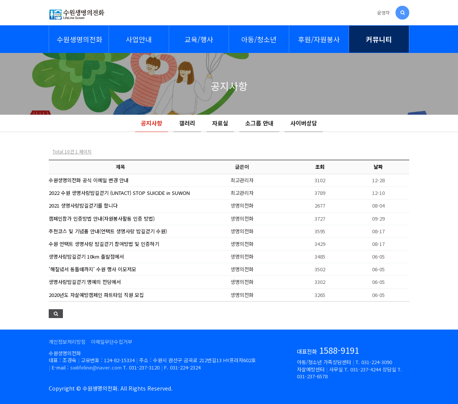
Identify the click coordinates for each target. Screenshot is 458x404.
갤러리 (187, 123)
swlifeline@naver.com (96, 367)
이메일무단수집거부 (111, 341)
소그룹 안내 (259, 123)
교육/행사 (199, 39)
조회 (320, 166)
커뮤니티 (379, 39)
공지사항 (151, 123)
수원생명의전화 (79, 39)
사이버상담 (303, 123)
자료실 (220, 123)
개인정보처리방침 (67, 341)
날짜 (378, 166)
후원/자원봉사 (319, 39)
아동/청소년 (259, 39)
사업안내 (139, 39)
